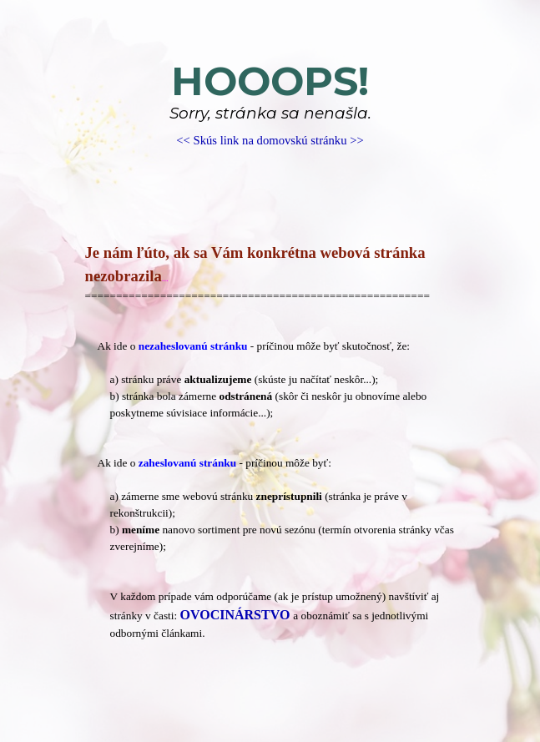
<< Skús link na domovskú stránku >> (269, 140)
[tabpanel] (270, 103)
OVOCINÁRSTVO (235, 615)
